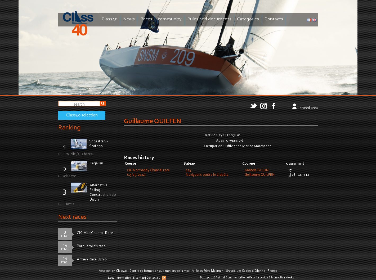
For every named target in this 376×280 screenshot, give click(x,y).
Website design (258, 277)
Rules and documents (209, 19)
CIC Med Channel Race (95, 233)
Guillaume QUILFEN (260, 175)
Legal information (119, 277)
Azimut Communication (231, 277)
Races (146, 19)
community (170, 19)
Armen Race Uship (92, 259)
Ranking (69, 127)
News (129, 19)
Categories (248, 19)
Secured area (307, 108)
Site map (139, 277)
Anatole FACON (257, 170)
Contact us (153, 277)
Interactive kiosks (282, 277)
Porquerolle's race (91, 246)
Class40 (110, 19)
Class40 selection (82, 115)
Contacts (274, 19)
